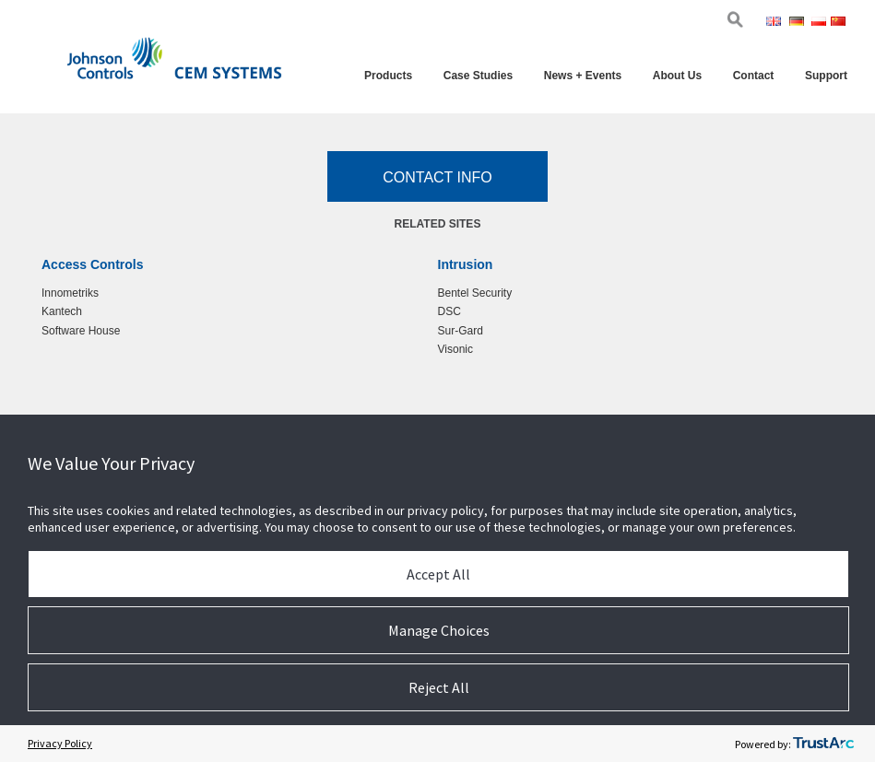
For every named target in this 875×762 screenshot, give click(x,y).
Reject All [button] (438, 687)
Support (826, 75)
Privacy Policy (60, 743)
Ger (798, 23)
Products (388, 75)
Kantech (61, 311)
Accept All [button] (438, 574)
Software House (80, 330)
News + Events (582, 75)
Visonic (455, 349)
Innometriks (70, 293)
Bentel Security (475, 293)
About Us (677, 75)
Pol (819, 23)
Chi (839, 23)
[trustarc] (823, 743)
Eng (776, 23)
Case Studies (478, 75)
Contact (753, 75)
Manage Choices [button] (439, 630)
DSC (449, 311)
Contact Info (437, 177)
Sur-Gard (460, 330)
